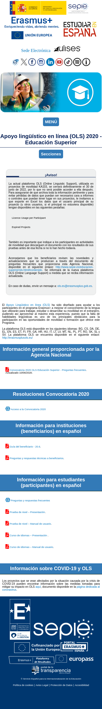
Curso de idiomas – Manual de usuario (31, 547)
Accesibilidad (82, 685)
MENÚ (51, 121)
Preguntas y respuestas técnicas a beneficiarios (37, 458)
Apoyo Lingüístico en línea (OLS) (28, 304)
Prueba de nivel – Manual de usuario (30, 523)
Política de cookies (23, 685)
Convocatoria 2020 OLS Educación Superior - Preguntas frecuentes (48, 370)
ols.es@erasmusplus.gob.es (74, 286)
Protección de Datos (62, 685)
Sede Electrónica (36, 50)
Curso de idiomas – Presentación (29, 535)
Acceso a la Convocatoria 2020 (28, 409)
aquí (38, 586)
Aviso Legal (42, 685)
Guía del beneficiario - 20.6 (25, 446)
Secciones (51, 154)
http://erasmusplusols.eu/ (17, 337)
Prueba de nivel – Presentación (27, 512)
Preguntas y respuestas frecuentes (30, 500)
